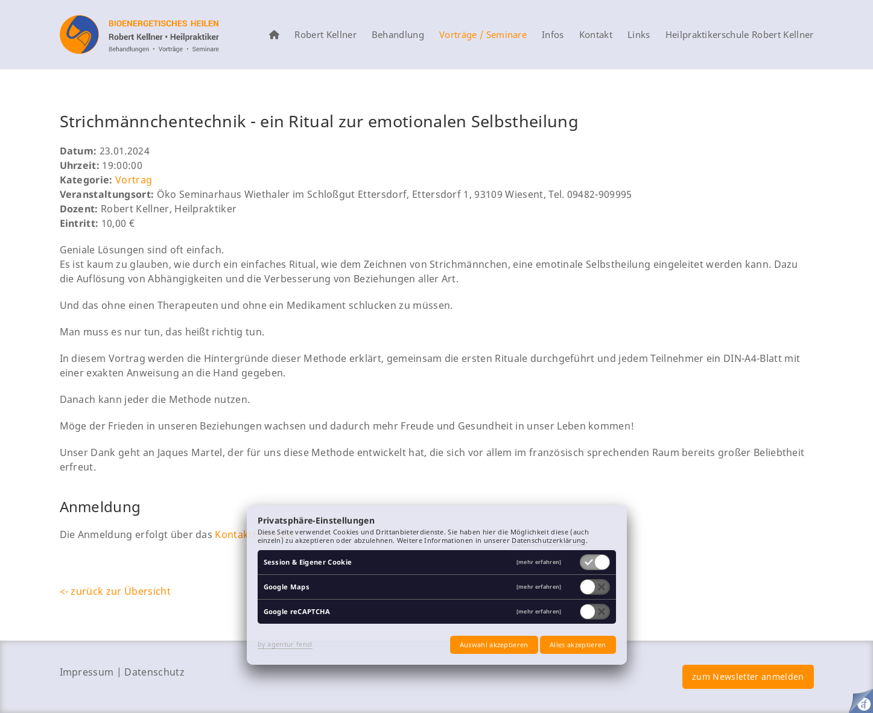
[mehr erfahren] (539, 562)
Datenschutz (154, 672)
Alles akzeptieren (578, 644)
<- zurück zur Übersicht (115, 591)
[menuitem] (274, 34)
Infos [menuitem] (553, 34)
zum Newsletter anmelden (748, 676)
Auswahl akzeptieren (494, 644)
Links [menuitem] (638, 34)
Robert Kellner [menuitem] (325, 34)
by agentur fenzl (285, 643)
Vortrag (133, 179)
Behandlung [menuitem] (398, 34)
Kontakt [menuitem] (595, 34)
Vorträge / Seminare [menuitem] (483, 34)
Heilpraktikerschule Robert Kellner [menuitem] (739, 34)
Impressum (87, 672)
